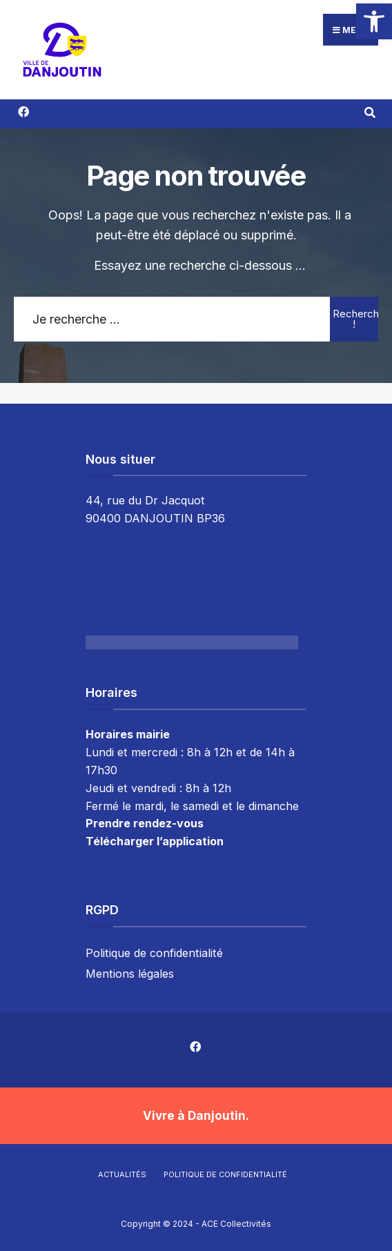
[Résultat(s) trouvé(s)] (369, 111)
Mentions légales (130, 974)
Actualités (122, 1174)
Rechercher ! (355, 319)
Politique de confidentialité (154, 953)
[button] (374, 21)
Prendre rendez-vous (145, 823)
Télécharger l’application (155, 841)
